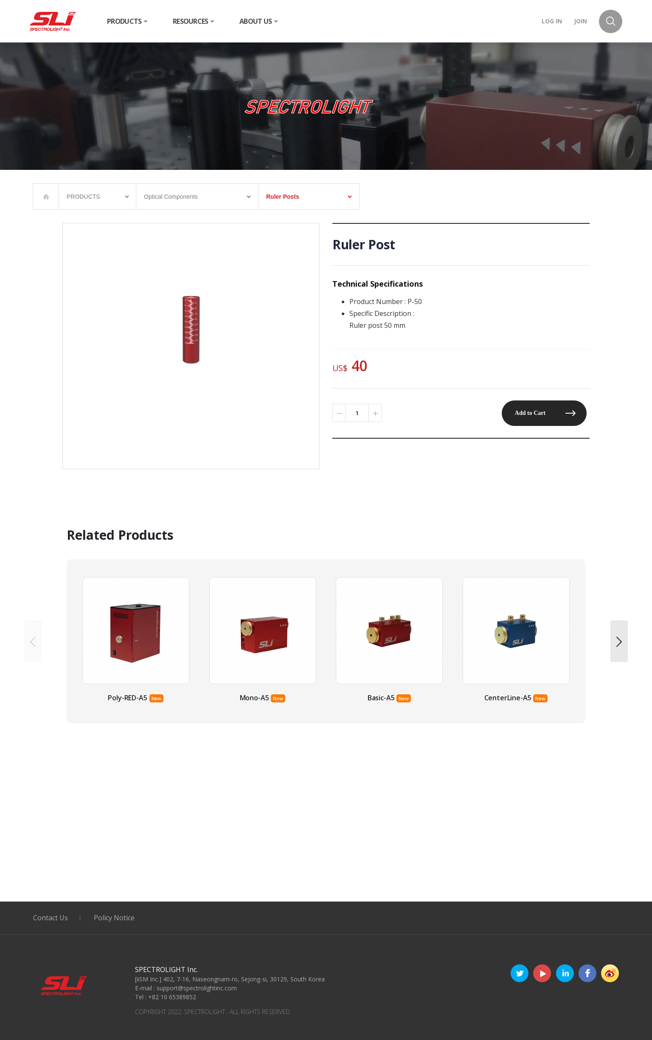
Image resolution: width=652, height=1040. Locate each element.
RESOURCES (193, 21)
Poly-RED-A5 (127, 697)
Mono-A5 (254, 697)
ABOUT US (258, 21)
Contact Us (50, 918)
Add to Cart (530, 413)
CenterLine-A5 (507, 697)
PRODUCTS (127, 21)
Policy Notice (114, 918)
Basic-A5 (381, 697)
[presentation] (33, 641)
